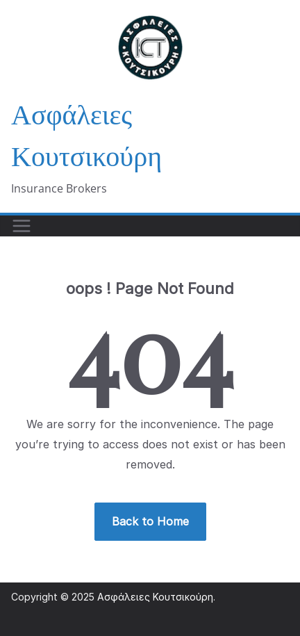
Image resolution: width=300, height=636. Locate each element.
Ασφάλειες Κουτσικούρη (155, 597)
